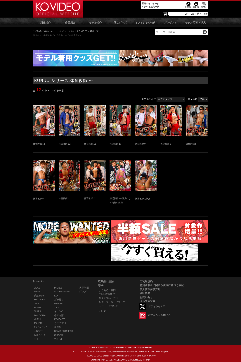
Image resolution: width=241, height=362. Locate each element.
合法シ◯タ (40, 335)
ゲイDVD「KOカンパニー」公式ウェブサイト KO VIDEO (60, 31)
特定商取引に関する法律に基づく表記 (162, 285)
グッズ (82, 291)
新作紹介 (45, 22)
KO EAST (59, 319)
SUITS (37, 311)
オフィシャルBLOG (159, 315)
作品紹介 (70, 22)
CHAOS (58, 335)
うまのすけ (60, 323)
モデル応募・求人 (195, 22)
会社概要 (145, 293)
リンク (102, 310)
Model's (58, 303)
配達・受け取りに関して (112, 302)
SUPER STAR (62, 291)
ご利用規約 (146, 281)
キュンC (58, 311)
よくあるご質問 (107, 290)
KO (56, 295)
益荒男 (57, 327)
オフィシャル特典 (145, 22)
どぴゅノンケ (41, 327)
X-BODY (38, 331)
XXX (56, 307)
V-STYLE (59, 339)
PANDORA (40, 315)
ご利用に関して (107, 294)
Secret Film (40, 299)
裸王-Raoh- (40, 295)
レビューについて (108, 306)
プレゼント (170, 22)
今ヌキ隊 (59, 315)
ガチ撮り (59, 299)
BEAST (38, 287)
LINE (36, 303)
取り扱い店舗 (106, 281)
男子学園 (84, 287)
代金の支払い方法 (108, 298)
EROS (37, 291)
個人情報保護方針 (150, 289)
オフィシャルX (156, 306)
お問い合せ (146, 297)
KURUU (38, 319)
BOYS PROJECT (63, 331)
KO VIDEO (104, 347)
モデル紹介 (95, 22)
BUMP (37, 307)
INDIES (58, 287)
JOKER (38, 323)
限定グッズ (120, 22)
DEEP (37, 339)
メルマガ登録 (147, 301)
